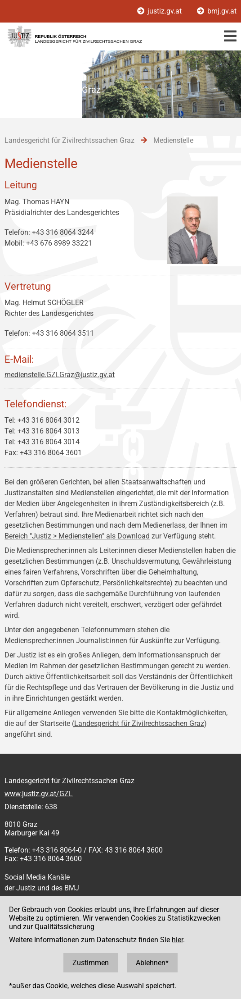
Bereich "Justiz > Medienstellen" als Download (77, 536)
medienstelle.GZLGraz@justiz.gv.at (59, 374)
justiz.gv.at (160, 11)
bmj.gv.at (217, 11)
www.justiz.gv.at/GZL (38, 793)
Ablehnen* (152, 962)
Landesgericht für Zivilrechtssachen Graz (139, 723)
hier (177, 939)
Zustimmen (90, 962)
